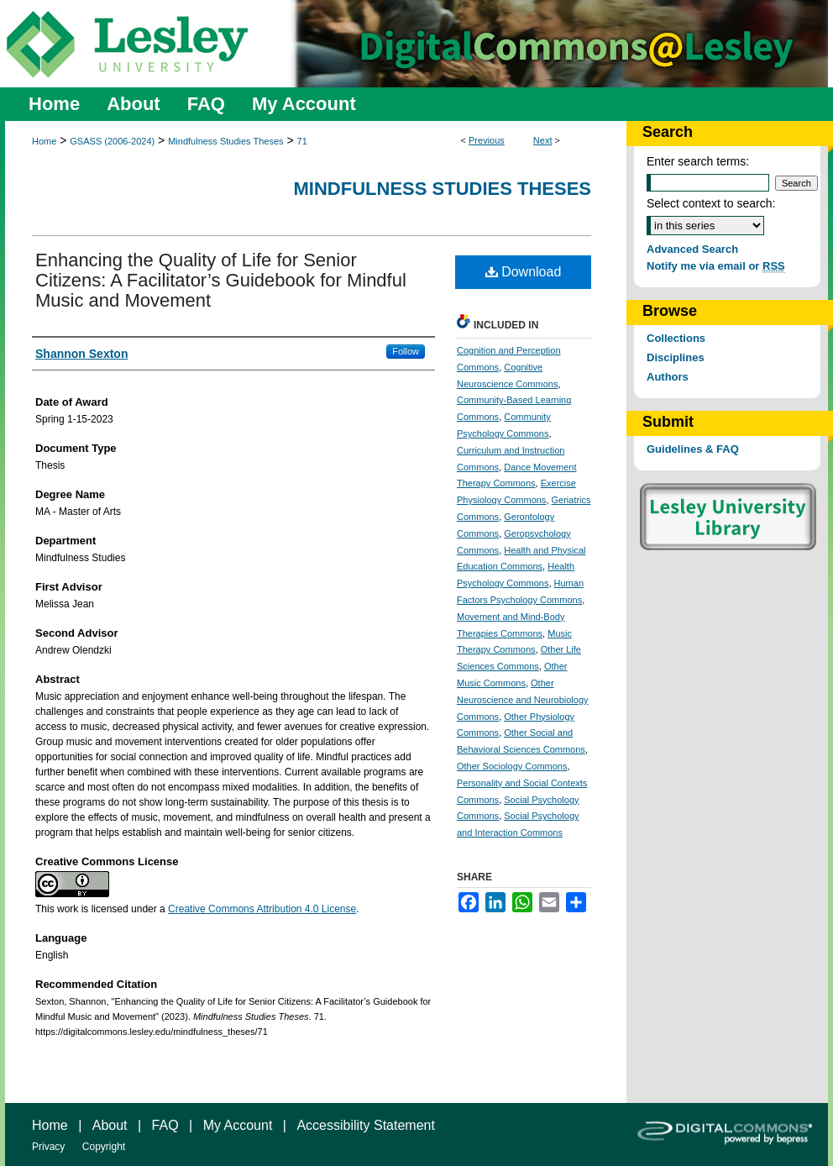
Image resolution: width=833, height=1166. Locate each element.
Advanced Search (692, 249)
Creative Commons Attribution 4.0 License (262, 909)
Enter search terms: (698, 161)
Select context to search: (711, 203)
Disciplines (676, 357)
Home (44, 141)
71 (302, 141)
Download (523, 272)
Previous (487, 140)
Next (543, 140)
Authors (668, 376)
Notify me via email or (716, 266)
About (110, 1125)
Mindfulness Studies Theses (225, 141)
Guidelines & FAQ (693, 449)
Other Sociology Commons (512, 766)
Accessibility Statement (365, 1125)
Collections (676, 338)
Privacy (48, 1147)
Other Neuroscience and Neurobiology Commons (523, 700)
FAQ (165, 1125)
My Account (238, 1125)
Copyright (103, 1147)
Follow (405, 351)
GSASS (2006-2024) (112, 141)
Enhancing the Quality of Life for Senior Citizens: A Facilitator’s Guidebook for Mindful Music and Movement (220, 280)
